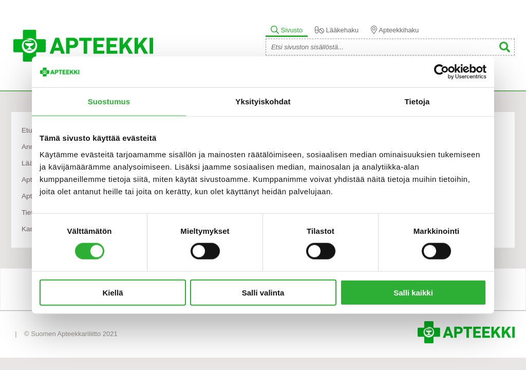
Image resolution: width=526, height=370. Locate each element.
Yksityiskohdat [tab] (262, 101)
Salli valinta (263, 292)
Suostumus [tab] (109, 101)
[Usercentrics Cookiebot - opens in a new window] (441, 72)
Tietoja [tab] (417, 101)
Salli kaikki (413, 292)
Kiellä (112, 292)
